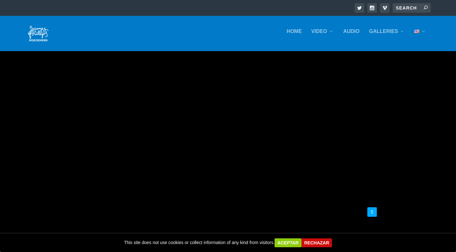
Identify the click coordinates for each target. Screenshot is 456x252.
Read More (49, 188)
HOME (294, 35)
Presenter (48, 168)
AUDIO (351, 35)
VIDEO (319, 35)
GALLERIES (383, 35)
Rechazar (316, 242)
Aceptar (288, 242)
